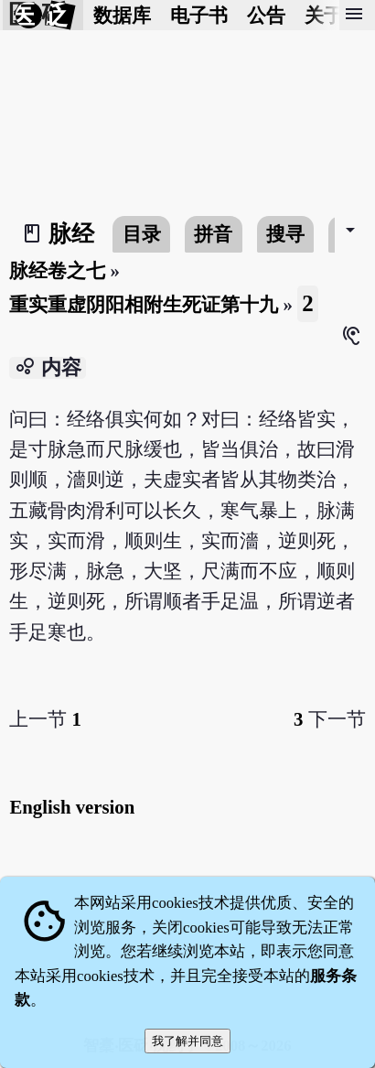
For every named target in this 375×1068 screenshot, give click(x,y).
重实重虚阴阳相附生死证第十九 (143, 304)
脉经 (71, 233)
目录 (142, 233)
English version (71, 806)
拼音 (213, 233)
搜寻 (285, 233)
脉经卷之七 (57, 270)
